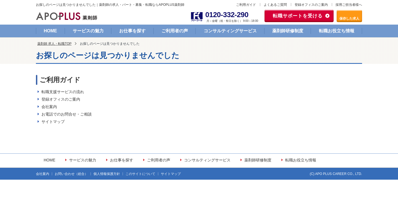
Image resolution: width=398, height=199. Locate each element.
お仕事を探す (132, 30)
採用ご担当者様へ (349, 5)
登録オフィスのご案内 (311, 5)
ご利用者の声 (174, 30)
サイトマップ (53, 121)
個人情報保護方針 (106, 174)
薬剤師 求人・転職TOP (54, 44)
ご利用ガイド (246, 5)
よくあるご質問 (275, 5)
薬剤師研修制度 (287, 30)
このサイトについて (140, 174)
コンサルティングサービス (230, 30)
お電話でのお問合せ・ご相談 (66, 114)
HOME (50, 30)
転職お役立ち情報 (336, 30)
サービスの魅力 (88, 30)
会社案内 (49, 106)
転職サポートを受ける (298, 16)
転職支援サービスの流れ (62, 92)
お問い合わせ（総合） (71, 174)
